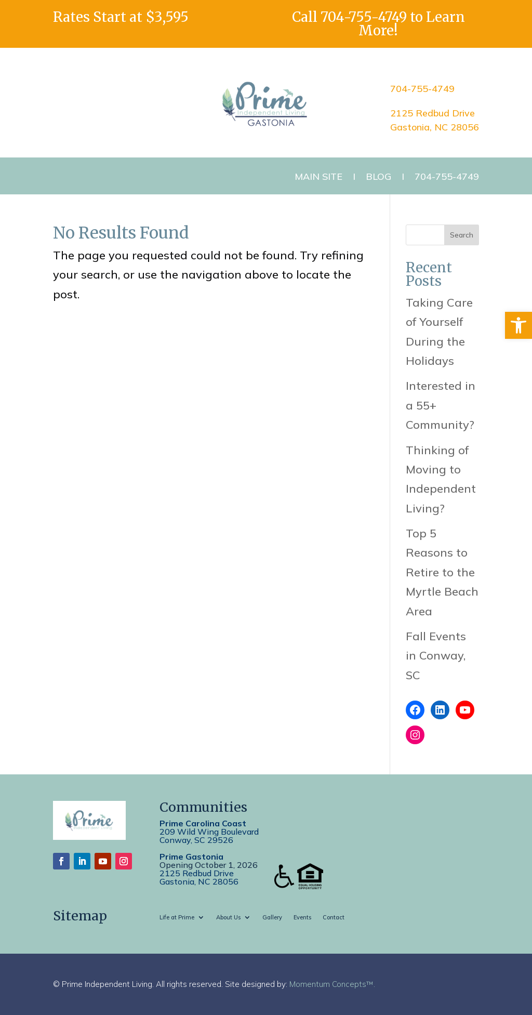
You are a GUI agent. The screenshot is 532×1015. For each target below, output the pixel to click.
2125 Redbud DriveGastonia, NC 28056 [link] (198, 877)
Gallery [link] (272, 917)
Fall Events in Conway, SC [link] (436, 655)
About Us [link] (228, 917)
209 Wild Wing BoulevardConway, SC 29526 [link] (209, 835)
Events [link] (302, 917)
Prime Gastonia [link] (191, 856)
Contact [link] (333, 917)
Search (461, 235)
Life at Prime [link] (176, 917)
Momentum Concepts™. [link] (332, 984)
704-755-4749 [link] (364, 16)
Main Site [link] (318, 176)
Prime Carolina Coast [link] (202, 823)
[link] (518, 325)
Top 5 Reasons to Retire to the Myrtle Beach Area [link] (442, 572)
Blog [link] (378, 176)
